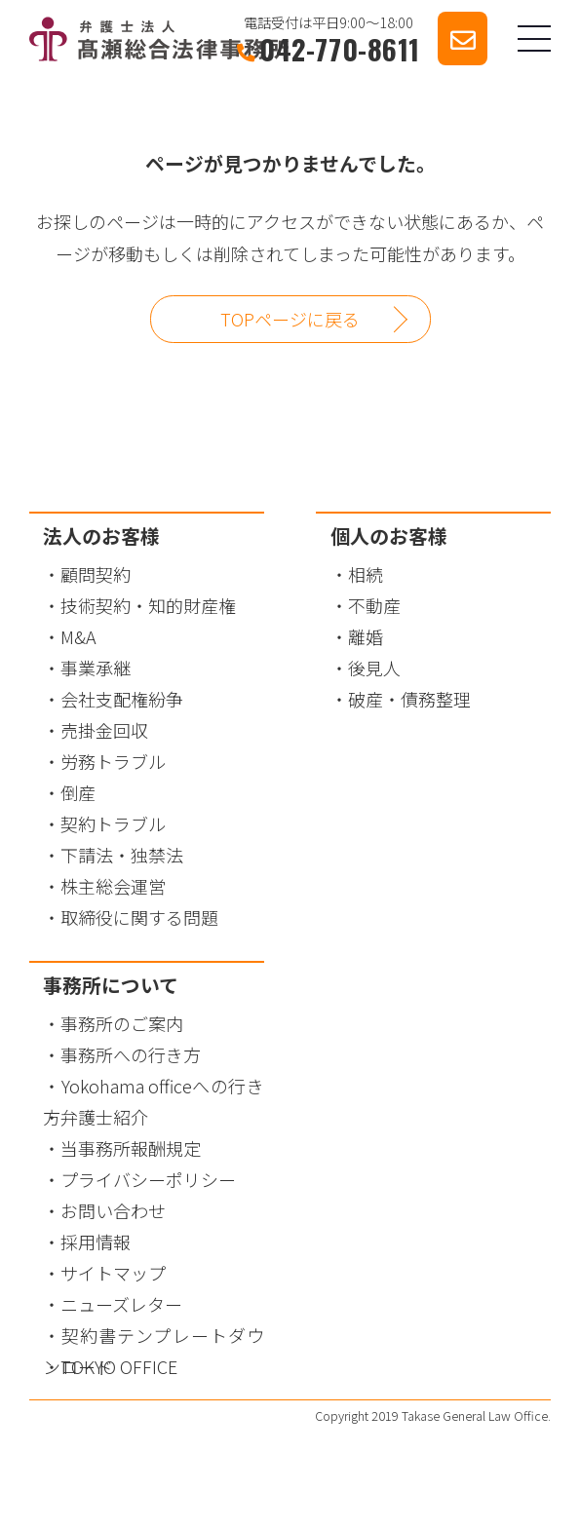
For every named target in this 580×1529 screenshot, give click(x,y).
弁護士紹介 (104, 1116)
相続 (365, 574)
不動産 (374, 605)
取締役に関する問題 (139, 917)
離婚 (365, 636)
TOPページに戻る (290, 318)
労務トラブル (113, 761)
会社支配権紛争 (121, 698)
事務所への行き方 (130, 1054)
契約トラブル (113, 823)
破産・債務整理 (409, 698)
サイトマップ (113, 1272)
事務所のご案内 (121, 1023)
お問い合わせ (113, 1210)
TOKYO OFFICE (118, 1366)
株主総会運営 (113, 885)
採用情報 (95, 1241)
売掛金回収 (104, 730)
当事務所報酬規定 (130, 1148)
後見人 (374, 667)
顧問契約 (95, 574)
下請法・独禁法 (121, 854)
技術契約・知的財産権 (148, 605)
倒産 (78, 792)
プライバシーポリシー (148, 1179)
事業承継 (95, 667)
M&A (78, 636)
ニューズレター (121, 1304)
